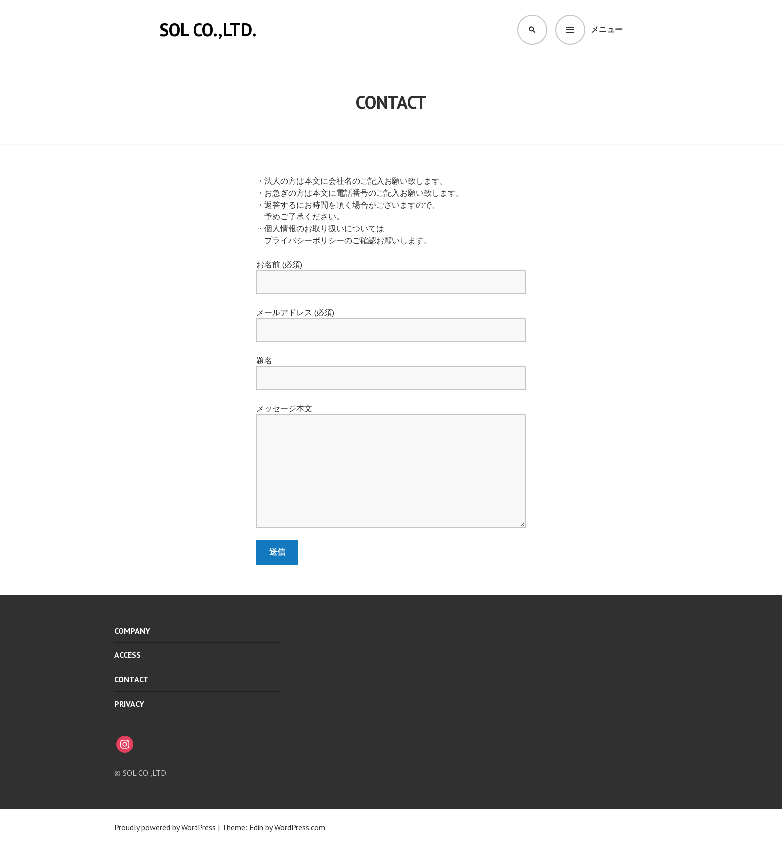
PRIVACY (129, 704)
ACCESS (127, 655)
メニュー (607, 29)
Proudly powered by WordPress (165, 827)
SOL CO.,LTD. (208, 29)
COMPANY (132, 630)
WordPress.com (299, 827)
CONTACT (131, 679)
